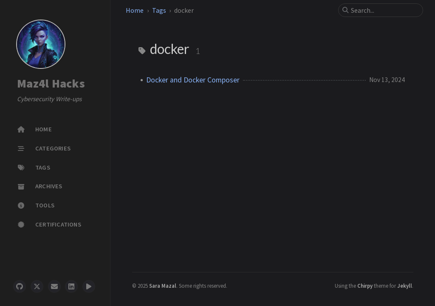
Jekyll (404, 285)
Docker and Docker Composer (193, 80)
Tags (159, 10)
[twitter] (37, 286)
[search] (384, 10)
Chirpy (365, 285)
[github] (19, 286)
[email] (54, 286)
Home (135, 10)
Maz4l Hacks (51, 83)
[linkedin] (71, 286)
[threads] (89, 286)
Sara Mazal (162, 285)
